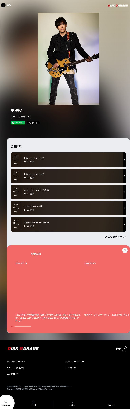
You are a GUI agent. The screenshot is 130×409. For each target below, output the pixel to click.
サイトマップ (70, 367)
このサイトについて (15, 367)
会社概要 (11, 374)
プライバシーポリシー (74, 361)
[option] (49, 292)
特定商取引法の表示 (16, 361)
